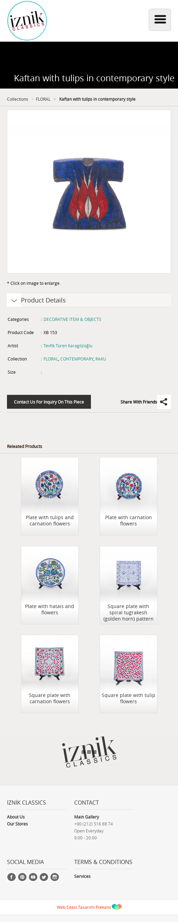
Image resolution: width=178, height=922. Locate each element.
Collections (17, 99)
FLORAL (43, 99)
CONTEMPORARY (76, 359)
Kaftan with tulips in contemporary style (97, 99)
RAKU (100, 359)
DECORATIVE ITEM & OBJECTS (72, 319)
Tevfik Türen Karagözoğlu (68, 345)
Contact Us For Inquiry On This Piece (49, 402)
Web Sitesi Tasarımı (76, 907)
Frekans (103, 907)
